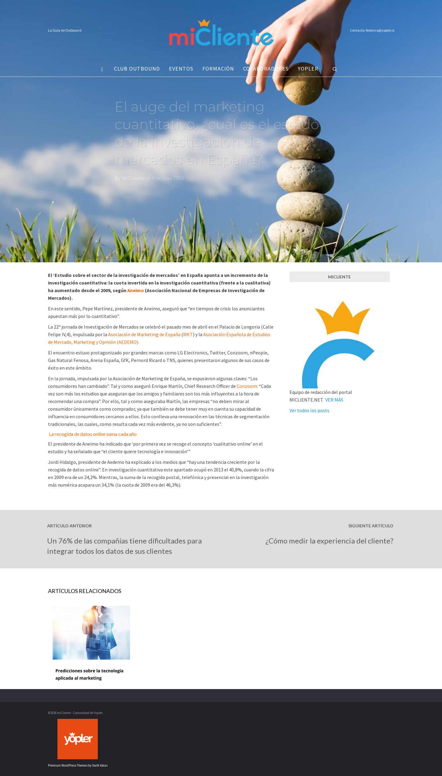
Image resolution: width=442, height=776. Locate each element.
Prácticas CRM (168, 180)
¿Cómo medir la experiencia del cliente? (329, 540)
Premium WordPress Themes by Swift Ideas (78, 765)
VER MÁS (334, 400)
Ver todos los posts (309, 410)
